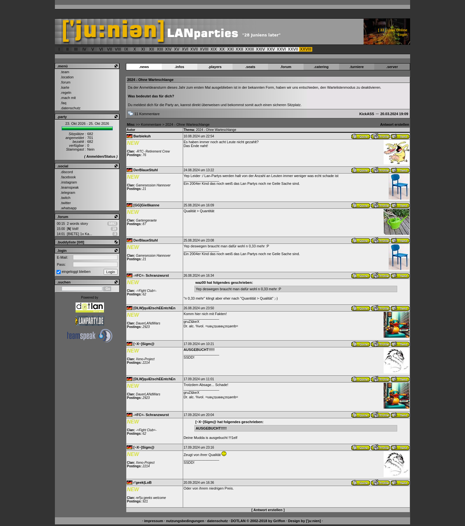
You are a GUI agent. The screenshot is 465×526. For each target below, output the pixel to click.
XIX (214, 49)
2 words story (77, 223)
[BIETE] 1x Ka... (79, 234)
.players (215, 67)
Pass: (61, 264)
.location (67, 77)
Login (402, 34)
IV (84, 49)
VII (109, 49)
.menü (62, 66)
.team (64, 72)
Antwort (360, 136)
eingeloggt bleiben (76, 271)
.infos (179, 67)
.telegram (67, 192)
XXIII (249, 49)
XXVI (281, 49)
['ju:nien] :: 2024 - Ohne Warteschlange (189, 32)
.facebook (68, 177)
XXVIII (305, 49)
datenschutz (217, 521)
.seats (250, 67)
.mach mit (68, 98)
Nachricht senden (399, 136)
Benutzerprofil (380, 136)
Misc (131, 124)
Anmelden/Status (100, 156)
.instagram (68, 182)
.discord (66, 172)
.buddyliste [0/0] (70, 242)
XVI (185, 49)
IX (126, 49)
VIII (118, 49)
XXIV (260, 49)
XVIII (204, 49)
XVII (194, 49)
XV (176, 49)
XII (151, 49)
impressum (153, 521)
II (67, 49)
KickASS (366, 114)
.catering (321, 67)
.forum (65, 82)
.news (144, 67)
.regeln (65, 92)
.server (392, 67)
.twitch (65, 198)
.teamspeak (69, 187)
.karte (64, 87)
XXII (239, 49)
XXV (271, 49)
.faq (63, 103)
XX (221, 49)
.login (62, 251)
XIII (160, 49)
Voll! (72, 229)
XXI (230, 49)
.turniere (356, 67)
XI (143, 49)
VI (101, 49)
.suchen (64, 282)
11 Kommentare (147, 114)
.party (62, 117)
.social (62, 166)
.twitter (65, 203)
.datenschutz (70, 108)
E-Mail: (62, 257)
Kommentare (151, 124)
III (76, 49)
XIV (168, 49)
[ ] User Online (393, 30)
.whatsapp (68, 208)
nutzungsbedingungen (185, 521)
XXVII (293, 49)
